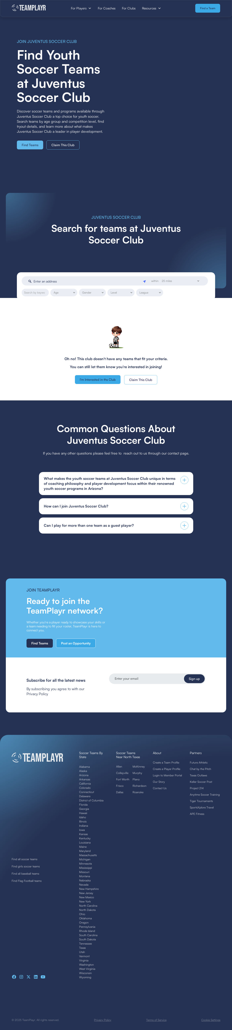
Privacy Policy (102, 1020)
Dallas (119, 792)
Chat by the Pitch (200, 769)
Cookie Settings (210, 1020)
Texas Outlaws (198, 775)
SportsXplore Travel (202, 807)
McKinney (139, 766)
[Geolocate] (144, 281)
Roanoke (138, 792)
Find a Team (207, 8)
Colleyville (122, 773)
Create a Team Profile (166, 762)
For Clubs (129, 8)
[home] (33, 8)
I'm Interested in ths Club (98, 380)
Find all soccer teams (24, 859)
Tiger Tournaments (201, 801)
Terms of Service (156, 1020)
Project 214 (197, 788)
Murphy (137, 773)
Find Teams (30, 145)
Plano (136, 779)
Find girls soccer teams (26, 866)
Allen (119, 766)
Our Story (159, 781)
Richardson (139, 785)
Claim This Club (63, 145)
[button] (81, 8)
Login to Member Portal (167, 775)
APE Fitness (197, 813)
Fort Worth (122, 779)
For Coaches (106, 8)
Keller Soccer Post (201, 781)
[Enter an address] (87, 281)
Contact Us (160, 788)
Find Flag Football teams (27, 880)
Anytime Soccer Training (205, 794)
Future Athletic (199, 762)
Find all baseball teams (25, 873)
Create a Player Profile (166, 769)
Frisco (120, 785)
